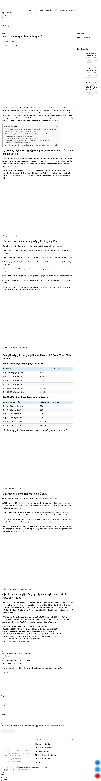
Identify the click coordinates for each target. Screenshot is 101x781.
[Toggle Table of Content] (55, 126)
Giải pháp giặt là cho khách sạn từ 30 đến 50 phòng (92, 70)
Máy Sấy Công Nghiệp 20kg (13, 410)
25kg (41, 605)
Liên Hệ (38, 762)
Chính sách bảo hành (42, 759)
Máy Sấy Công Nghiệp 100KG (13, 425)
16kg (33, 605)
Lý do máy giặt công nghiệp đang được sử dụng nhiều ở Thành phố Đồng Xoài (31, 129)
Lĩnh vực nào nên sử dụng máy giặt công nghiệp (21, 131)
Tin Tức (4, 33)
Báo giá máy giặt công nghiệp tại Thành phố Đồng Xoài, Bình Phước (28, 134)
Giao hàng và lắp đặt (42, 744)
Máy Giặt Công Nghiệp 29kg (13, 384)
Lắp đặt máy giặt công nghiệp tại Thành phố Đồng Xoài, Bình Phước (28, 140)
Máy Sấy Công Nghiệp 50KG (13, 421)
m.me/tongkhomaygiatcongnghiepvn (19, 641)
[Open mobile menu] (3, 18)
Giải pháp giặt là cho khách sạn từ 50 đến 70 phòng (92, 55)
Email (3, 705)
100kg (60, 605)
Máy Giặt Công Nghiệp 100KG (13, 392)
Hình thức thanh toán (42, 751)
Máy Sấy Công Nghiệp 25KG (13, 414)
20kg (37, 605)
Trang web (5, 714)
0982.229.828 (13, 639)
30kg (45, 605)
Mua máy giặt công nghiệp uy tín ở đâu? (18, 142)
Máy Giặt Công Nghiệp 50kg (13, 388)
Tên (3, 696)
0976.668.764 (24, 639)
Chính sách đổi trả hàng (43, 747)
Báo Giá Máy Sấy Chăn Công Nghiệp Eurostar (22, 138)
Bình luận (5, 672)
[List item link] (16, 757)
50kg (54, 605)
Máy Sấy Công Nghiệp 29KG (13, 418)
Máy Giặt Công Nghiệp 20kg (13, 376)
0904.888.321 (35, 639)
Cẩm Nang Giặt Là (83, 37)
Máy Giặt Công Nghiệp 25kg (13, 380)
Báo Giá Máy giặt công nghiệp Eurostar (20, 136)
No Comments (90, 63)
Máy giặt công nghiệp (9, 246)
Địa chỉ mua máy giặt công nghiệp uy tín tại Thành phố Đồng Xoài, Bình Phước (31, 145)
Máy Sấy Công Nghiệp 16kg (13, 406)
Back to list (5, 656)
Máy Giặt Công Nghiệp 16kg (13, 373)
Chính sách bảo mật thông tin (45, 755)
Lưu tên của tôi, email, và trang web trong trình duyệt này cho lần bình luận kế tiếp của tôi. (33, 726)
